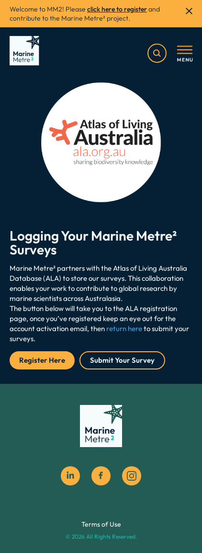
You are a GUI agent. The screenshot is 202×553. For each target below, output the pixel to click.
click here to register (117, 9)
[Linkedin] (70, 475)
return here (124, 328)
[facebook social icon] (101, 475)
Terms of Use (101, 524)
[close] (189, 11)
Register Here (42, 360)
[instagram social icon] (131, 475)
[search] (157, 53)
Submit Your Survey (122, 360)
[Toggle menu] (184, 54)
